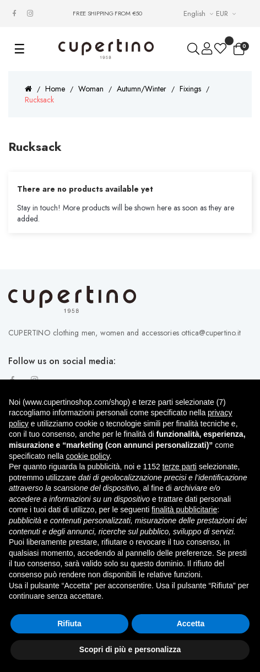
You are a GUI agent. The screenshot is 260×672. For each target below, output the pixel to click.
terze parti (179, 466)
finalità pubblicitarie (184, 509)
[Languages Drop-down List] (199, 13)
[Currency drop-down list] (227, 13)
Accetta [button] (191, 623)
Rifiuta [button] (69, 623)
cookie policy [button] (88, 456)
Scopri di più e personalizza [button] (130, 649)
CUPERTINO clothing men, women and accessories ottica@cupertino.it (124, 332)
